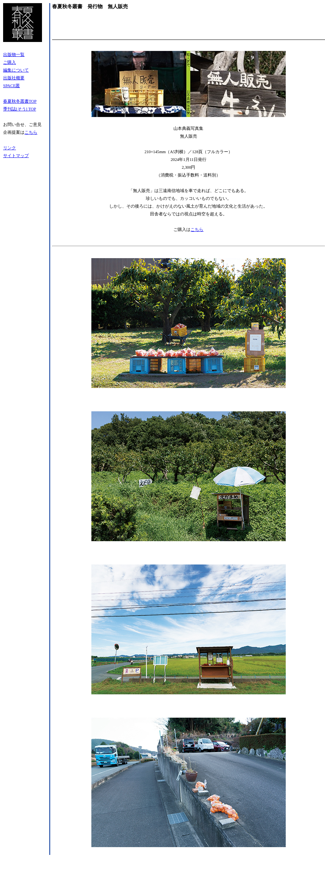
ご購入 (9, 62)
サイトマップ (16, 156)
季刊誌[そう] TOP (19, 109)
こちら (30, 132)
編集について (16, 70)
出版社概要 (13, 78)
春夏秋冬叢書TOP (20, 101)
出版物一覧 (13, 54)
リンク (9, 148)
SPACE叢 (11, 86)
